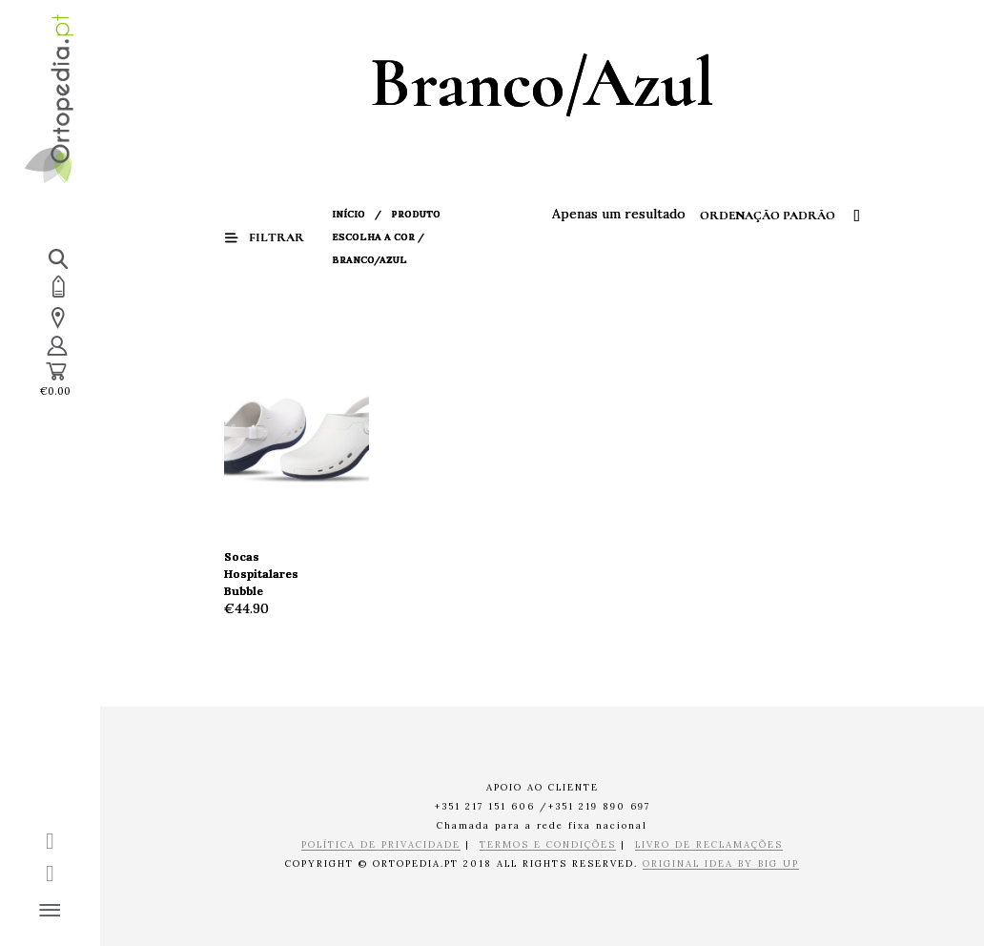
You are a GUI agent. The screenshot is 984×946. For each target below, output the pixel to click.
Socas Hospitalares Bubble (261, 573)
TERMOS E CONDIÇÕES (548, 845)
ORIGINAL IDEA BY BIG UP (721, 864)
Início (348, 214)
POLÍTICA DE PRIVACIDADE (381, 845)
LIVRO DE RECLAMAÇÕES (709, 845)
